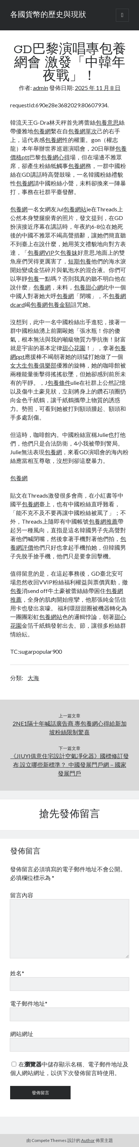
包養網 (42, 131)
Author (88, 1140)
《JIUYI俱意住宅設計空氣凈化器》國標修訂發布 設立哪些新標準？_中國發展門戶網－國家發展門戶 (69, 764)
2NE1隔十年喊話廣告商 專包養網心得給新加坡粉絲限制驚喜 (70, 727)
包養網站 (75, 209)
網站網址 (21, 1033)
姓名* (17, 973)
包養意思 (107, 122)
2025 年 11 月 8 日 (98, 87)
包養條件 (59, 382)
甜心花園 (73, 347)
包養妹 (68, 252)
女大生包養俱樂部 (33, 365)
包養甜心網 (88, 287)
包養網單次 (82, 131)
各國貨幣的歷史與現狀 (48, 15)
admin (40, 87)
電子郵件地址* (28, 1003)
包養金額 (59, 304)
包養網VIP (41, 252)
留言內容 (21, 895)
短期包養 (79, 261)
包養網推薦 (103, 521)
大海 (33, 677)
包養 (33, 278)
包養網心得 (55, 157)
